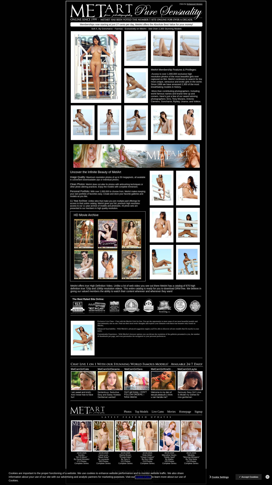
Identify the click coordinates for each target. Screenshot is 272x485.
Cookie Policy (143, 479)
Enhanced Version (194, 4)
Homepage (185, 411)
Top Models (141, 411)
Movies (171, 411)
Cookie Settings (220, 479)
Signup (198, 411)
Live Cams (158, 411)
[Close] (267, 479)
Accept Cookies (249, 479)
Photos (127, 411)
